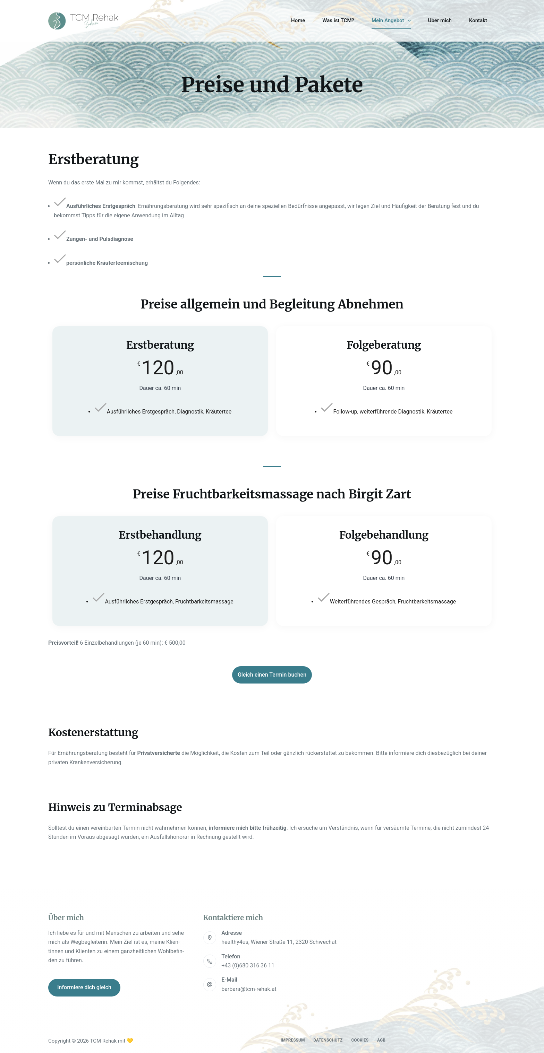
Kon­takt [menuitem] (478, 20)
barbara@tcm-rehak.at (249, 989)
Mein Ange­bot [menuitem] (393, 21)
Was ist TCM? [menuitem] (338, 20)
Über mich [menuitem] (440, 20)
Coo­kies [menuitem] (359, 1040)
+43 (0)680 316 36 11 (247, 965)
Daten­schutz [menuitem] (327, 1040)
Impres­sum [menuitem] (293, 1040)
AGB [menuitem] (381, 1040)
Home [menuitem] (298, 20)
